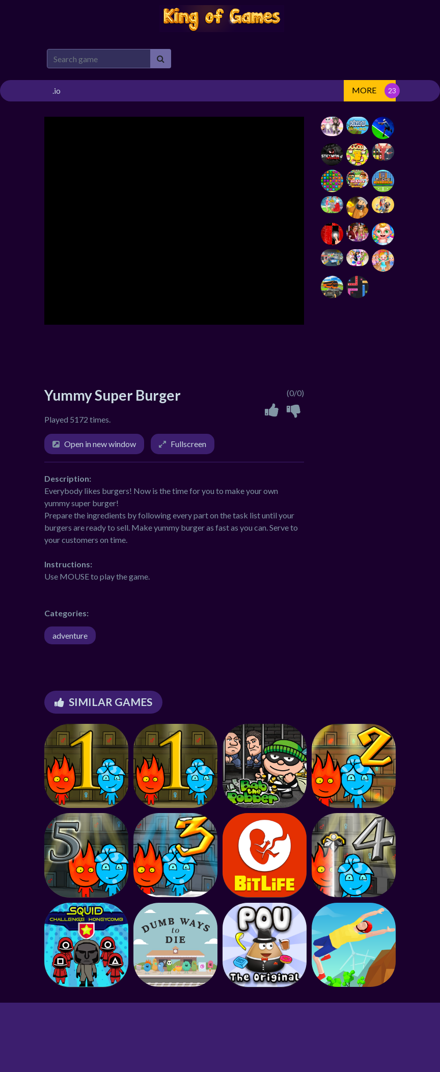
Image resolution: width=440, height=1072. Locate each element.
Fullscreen (188, 444)
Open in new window (100, 444)
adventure (70, 635)
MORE (364, 90)
